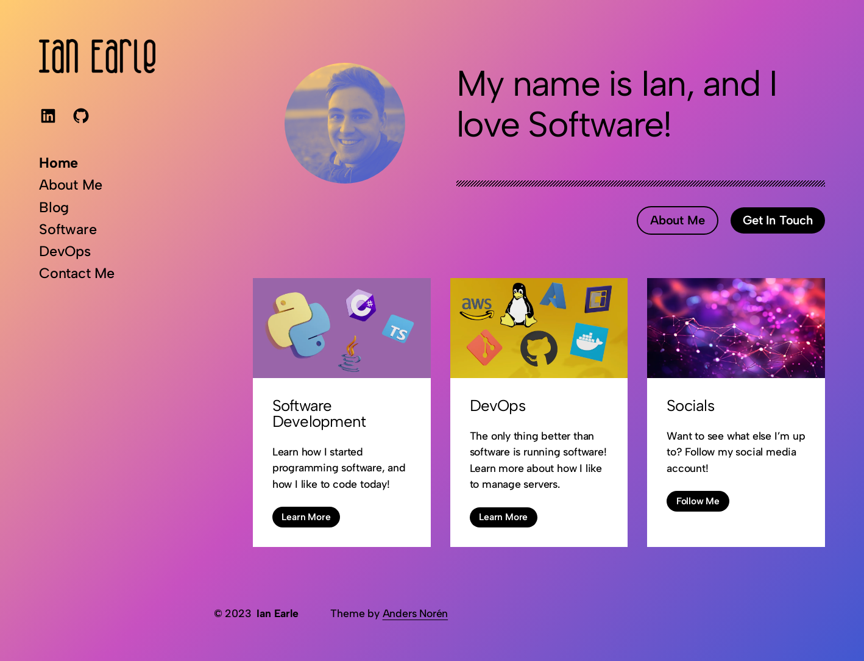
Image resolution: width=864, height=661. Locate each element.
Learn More (306, 517)
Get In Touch (778, 220)
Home (58, 162)
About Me (677, 220)
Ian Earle (277, 613)
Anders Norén (415, 613)
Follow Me (698, 501)
